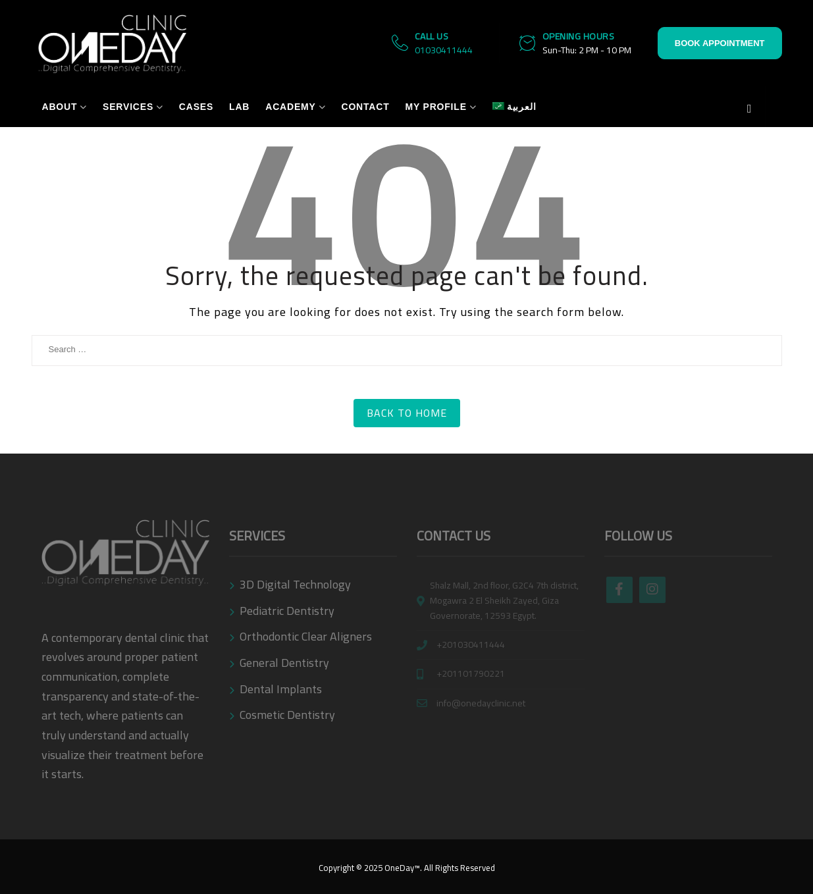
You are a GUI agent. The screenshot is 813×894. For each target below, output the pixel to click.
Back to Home (407, 413)
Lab (239, 106)
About (60, 106)
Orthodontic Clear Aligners (306, 636)
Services (128, 106)
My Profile (435, 106)
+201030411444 (470, 644)
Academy (290, 106)
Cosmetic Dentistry (287, 714)
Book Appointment (720, 43)
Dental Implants (281, 689)
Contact (365, 106)
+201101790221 (470, 673)
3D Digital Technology (295, 584)
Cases (196, 106)
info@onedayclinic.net (480, 703)
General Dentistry (284, 662)
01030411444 (444, 50)
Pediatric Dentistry (287, 610)
